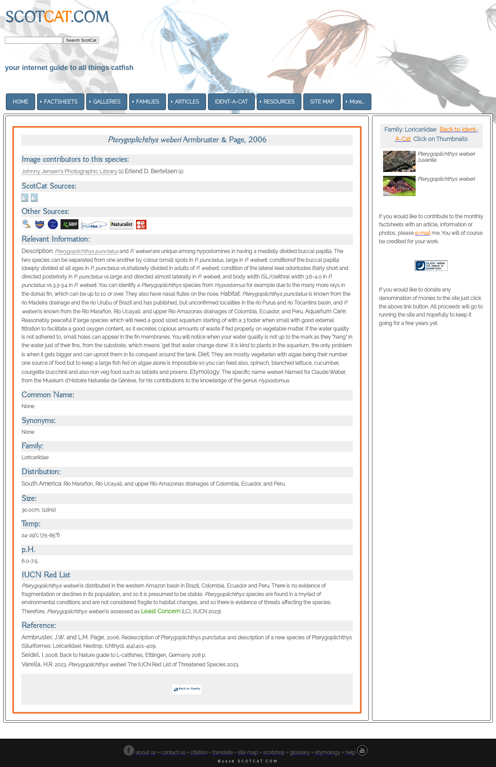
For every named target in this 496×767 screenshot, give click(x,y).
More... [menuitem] (357, 102)
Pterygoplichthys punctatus (87, 251)
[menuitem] (20, 101)
